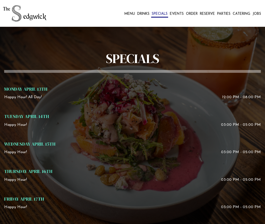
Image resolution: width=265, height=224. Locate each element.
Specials (160, 14)
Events (177, 14)
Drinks (143, 14)
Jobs (256, 14)
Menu (129, 14)
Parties (223, 14)
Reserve (207, 14)
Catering (241, 14)
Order (192, 14)
